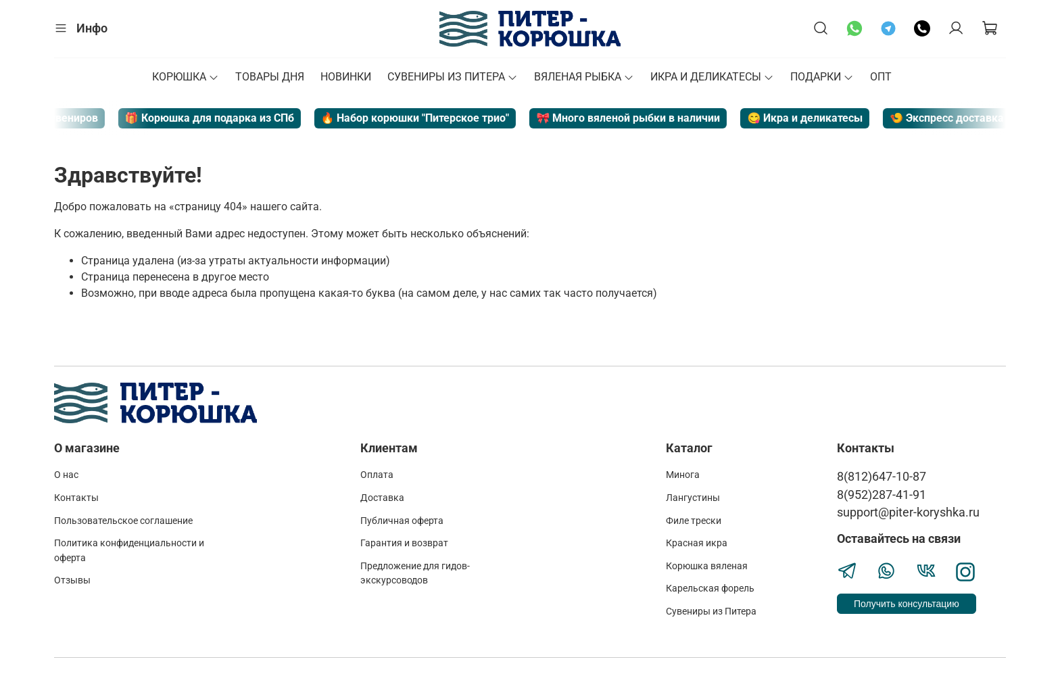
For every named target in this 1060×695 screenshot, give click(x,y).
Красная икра (696, 543)
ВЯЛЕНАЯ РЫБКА (584, 76)
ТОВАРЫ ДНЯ (269, 76)
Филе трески (693, 521)
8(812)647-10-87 (881, 476)
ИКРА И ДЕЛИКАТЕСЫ (712, 76)
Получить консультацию (906, 603)
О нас (66, 475)
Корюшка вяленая (707, 566)
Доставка (382, 498)
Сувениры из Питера (711, 611)
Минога (683, 475)
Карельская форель (710, 588)
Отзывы (72, 580)
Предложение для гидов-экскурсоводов (415, 573)
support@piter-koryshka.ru (908, 512)
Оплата (376, 475)
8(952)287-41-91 (881, 495)
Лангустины (693, 498)
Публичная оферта (401, 521)
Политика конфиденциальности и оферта (129, 550)
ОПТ (881, 76)
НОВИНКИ (345, 76)
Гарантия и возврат (404, 543)
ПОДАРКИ (822, 76)
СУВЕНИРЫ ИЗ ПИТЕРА (452, 76)
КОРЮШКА (185, 76)
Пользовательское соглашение (123, 521)
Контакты (76, 498)
